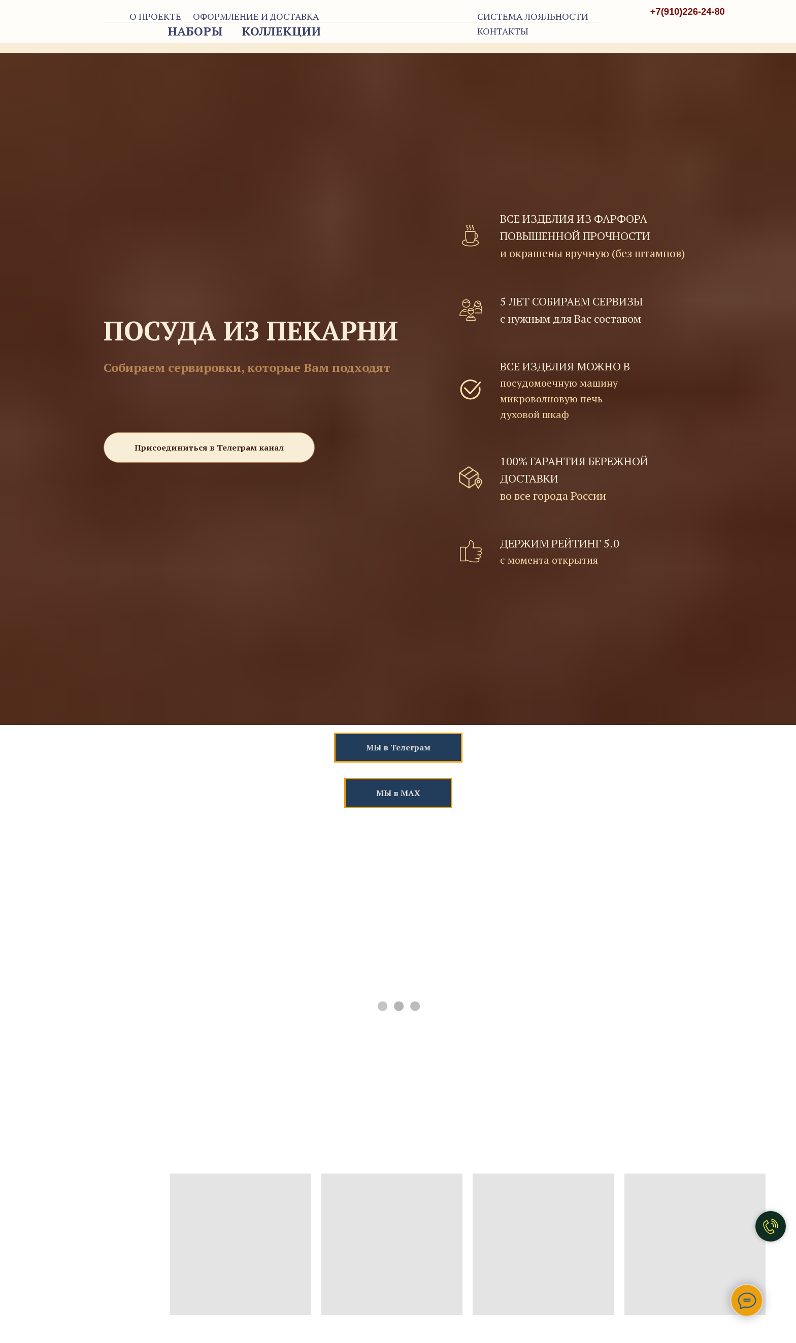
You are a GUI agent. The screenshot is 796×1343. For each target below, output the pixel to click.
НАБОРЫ (195, 31)
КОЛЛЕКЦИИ (281, 31)
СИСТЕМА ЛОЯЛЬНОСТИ (532, 16)
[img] (703, 34)
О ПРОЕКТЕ (155, 16)
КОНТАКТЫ (502, 31)
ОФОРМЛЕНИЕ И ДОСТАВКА (256, 16)
